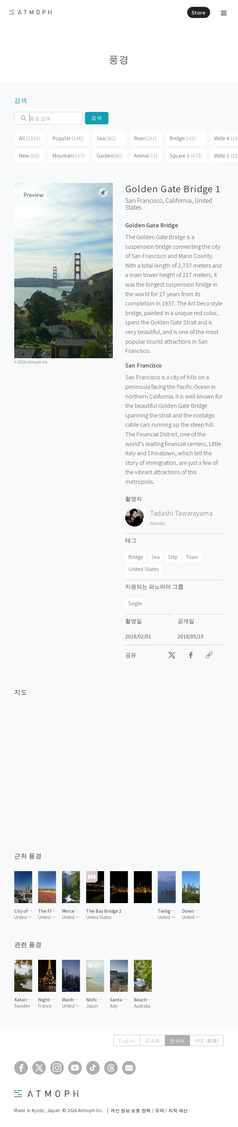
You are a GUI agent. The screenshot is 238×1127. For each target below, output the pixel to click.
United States (143, 568)
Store (199, 12)
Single (135, 603)
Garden (109, 155)
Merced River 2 (71, 911)
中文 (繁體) (206, 1040)
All (30, 138)
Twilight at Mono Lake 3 (167, 911)
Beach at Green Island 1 (143, 999)
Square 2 (186, 155)
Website (157, 523)
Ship (173, 556)
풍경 (119, 59)
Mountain (68, 155)
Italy (114, 1006)
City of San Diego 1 (23, 911)
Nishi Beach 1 (95, 999)
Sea (107, 138)
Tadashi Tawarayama (181, 513)
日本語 (152, 1040)
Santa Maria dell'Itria (119, 999)
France (44, 1006)
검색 (97, 118)
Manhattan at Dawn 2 (71, 999)
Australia (142, 1006)
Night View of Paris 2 (47, 999)
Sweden (22, 1006)
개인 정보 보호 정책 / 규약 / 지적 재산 (149, 1110)
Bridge (183, 138)
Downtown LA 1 (191, 911)
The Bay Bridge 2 (103, 911)
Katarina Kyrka (23, 999)
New (29, 155)
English (127, 1040)
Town (192, 556)
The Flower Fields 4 (47, 911)
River (145, 138)
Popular (67, 138)
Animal (146, 155)
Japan (92, 1006)
